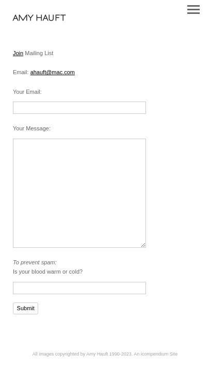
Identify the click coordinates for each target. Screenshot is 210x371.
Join (18, 53)
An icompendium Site (155, 354)
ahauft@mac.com (52, 72)
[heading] (39, 18)
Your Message (31, 128)
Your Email (26, 92)
